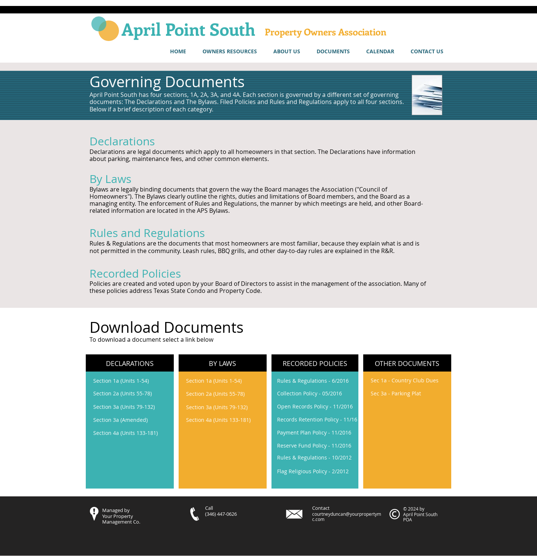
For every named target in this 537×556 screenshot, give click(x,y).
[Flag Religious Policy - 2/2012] (313, 471)
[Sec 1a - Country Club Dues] (405, 380)
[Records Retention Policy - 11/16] (317, 419)
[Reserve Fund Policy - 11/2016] (314, 445)
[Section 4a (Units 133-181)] (133, 433)
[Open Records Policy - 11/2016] (317, 406)
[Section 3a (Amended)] (133, 420)
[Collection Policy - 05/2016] (317, 393)
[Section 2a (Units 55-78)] (133, 393)
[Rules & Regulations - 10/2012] (317, 457)
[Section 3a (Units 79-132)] (133, 407)
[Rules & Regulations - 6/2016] (317, 380)
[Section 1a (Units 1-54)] (133, 381)
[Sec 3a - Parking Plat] (396, 393)
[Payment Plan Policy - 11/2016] (317, 432)
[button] (229, 51)
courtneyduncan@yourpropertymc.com (346, 516)
